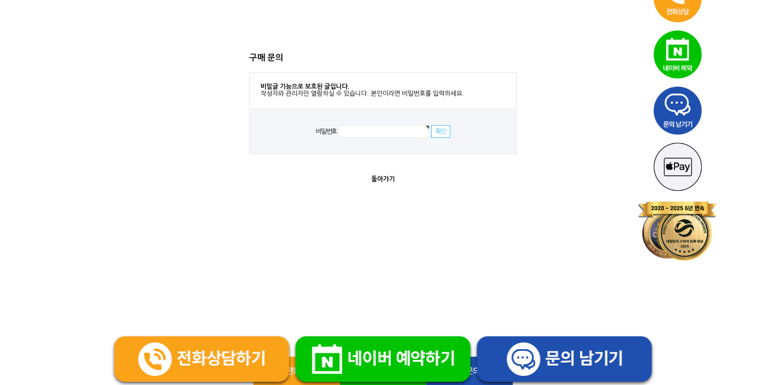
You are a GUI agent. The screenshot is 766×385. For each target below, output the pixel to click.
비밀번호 (326, 131)
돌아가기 (383, 179)
